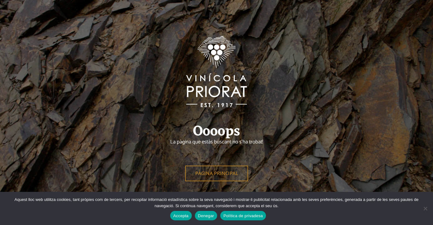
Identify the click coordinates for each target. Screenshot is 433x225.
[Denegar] (425, 208)
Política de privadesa (243, 215)
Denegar (206, 215)
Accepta (181, 215)
